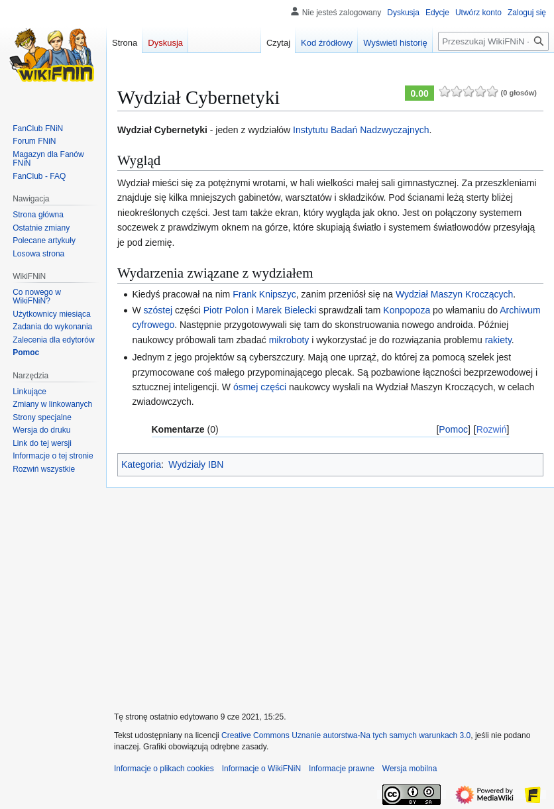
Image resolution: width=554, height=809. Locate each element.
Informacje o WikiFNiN (261, 768)
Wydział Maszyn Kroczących (454, 294)
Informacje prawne (341, 768)
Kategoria (141, 464)
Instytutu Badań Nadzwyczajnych (361, 130)
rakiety (498, 340)
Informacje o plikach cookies (164, 768)
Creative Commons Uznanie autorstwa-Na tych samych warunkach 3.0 (346, 735)
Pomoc (453, 429)
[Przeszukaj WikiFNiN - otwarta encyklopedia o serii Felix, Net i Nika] (493, 41)
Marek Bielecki (286, 310)
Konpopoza (406, 310)
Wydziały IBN (195, 464)
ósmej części (259, 387)
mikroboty (289, 340)
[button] (44, 469)
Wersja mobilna (409, 768)
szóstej (158, 310)
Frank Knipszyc (264, 294)
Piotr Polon (226, 310)
